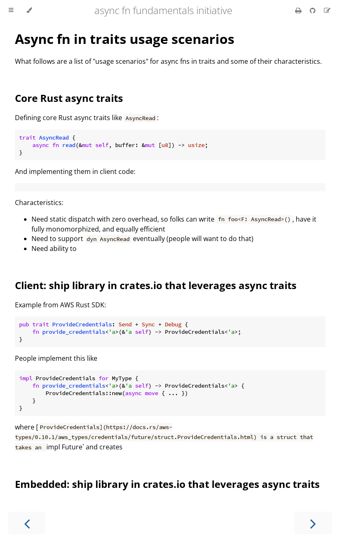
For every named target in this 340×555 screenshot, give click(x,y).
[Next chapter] (313, 523)
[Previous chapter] (27, 523)
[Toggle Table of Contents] (11, 10)
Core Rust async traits (69, 98)
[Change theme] (29, 10)
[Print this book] (299, 10)
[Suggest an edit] (327, 10)
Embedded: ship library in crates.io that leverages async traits (167, 484)
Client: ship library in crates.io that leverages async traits (156, 285)
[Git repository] (313, 10)
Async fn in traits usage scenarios (124, 39)
